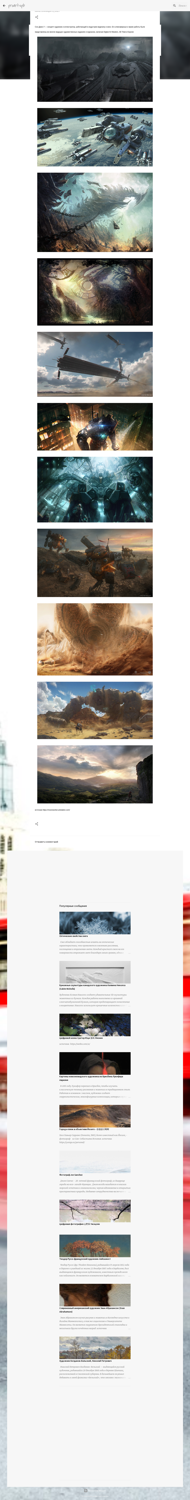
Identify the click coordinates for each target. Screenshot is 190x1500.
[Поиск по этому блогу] (172, 5)
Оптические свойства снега (73, 936)
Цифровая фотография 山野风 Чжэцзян (79, 1224)
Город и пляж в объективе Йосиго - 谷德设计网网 (84, 1129)
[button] (36, 17)
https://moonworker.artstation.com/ (56, 810)
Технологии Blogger (95, 1491)
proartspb (16, 5)
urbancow (105, 1496)
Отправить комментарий (46, 842)
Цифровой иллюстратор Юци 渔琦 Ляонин (81, 1038)
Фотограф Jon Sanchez (71, 1175)
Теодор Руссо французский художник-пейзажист (85, 1259)
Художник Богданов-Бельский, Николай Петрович (85, 1361)
